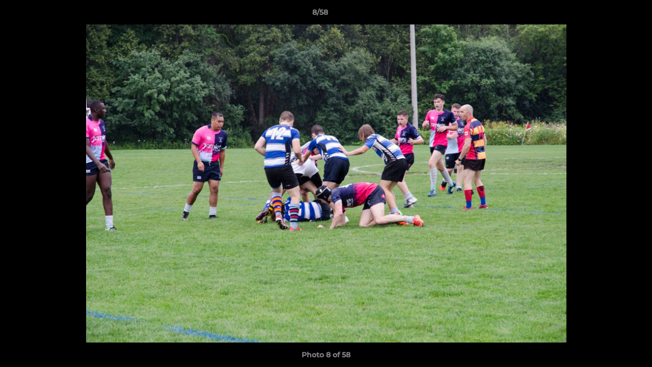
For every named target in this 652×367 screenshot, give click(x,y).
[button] (609, 14)
